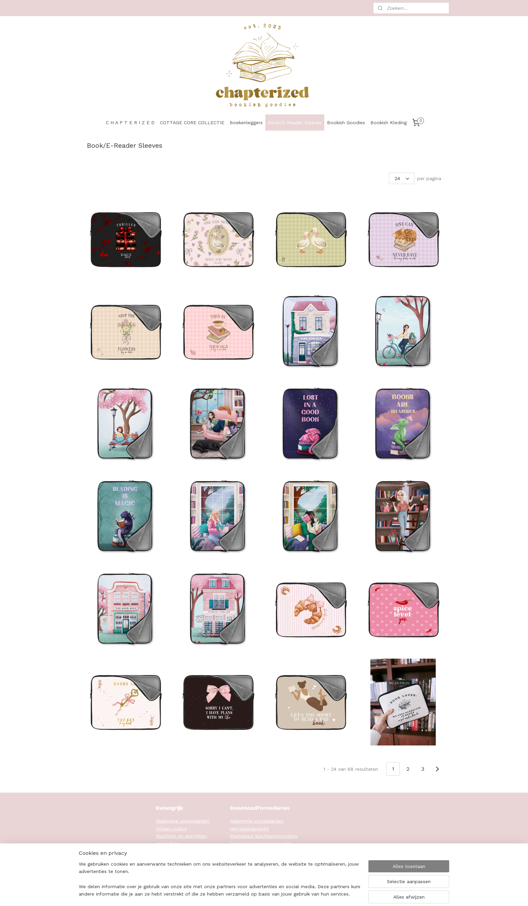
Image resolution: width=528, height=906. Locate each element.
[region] (219, 879)
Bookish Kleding (388, 122)
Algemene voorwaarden (182, 821)
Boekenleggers (246, 122)
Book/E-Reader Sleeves (295, 122)
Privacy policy (171, 828)
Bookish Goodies (346, 122)
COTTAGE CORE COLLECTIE (192, 122)
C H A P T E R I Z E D (130, 122)
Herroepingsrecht (249, 828)
